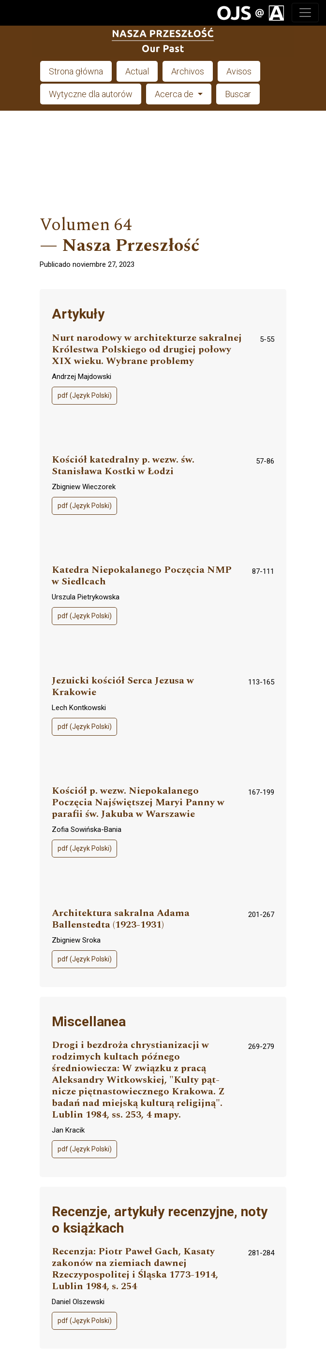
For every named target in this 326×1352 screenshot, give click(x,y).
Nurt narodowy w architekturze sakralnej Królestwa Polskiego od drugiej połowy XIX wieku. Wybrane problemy (147, 349)
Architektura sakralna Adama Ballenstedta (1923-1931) (121, 919)
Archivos (187, 71)
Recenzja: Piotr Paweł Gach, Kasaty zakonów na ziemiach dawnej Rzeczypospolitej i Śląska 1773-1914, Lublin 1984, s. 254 (135, 1269)
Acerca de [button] (175, 94)
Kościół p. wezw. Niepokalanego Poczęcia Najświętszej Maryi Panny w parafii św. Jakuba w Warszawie (138, 802)
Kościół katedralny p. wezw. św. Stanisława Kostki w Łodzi (123, 466)
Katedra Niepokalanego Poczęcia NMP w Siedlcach (142, 576)
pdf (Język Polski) (85, 395)
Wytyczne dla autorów (91, 94)
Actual (137, 71)
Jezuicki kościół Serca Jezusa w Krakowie (123, 686)
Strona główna (76, 71)
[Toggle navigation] (305, 12)
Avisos (239, 71)
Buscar (238, 94)
